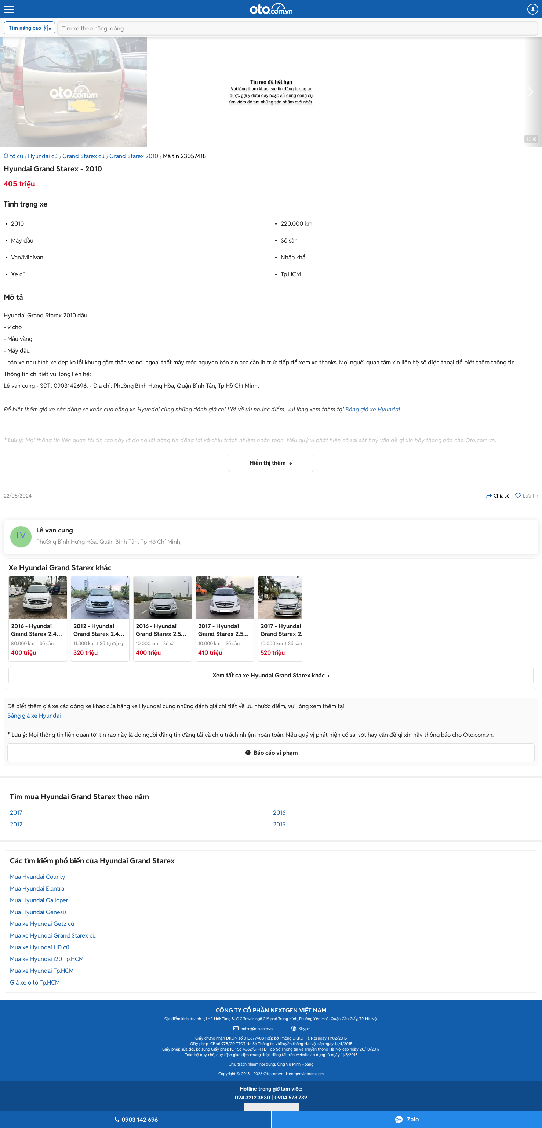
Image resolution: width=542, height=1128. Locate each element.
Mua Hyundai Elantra (37, 888)
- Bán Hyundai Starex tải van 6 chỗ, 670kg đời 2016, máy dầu (36, 630)
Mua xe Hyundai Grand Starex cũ (53, 935)
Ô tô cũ (13, 156)
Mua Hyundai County (37, 877)
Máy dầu (22, 240)
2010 (17, 224)
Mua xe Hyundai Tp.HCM (42, 971)
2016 (279, 812)
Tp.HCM (291, 274)
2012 (16, 824)
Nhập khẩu (295, 257)
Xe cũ (18, 274)
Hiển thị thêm (268, 463)
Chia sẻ (498, 495)
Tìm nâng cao (30, 28)
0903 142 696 (135, 1120)
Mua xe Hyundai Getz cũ (42, 924)
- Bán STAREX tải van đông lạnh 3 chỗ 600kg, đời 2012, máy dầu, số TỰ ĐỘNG (100, 630)
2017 (16, 812)
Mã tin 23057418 (184, 156)
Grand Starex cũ (83, 156)
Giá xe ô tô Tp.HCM (35, 982)
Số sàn (289, 240)
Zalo (413, 1119)
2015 (279, 824)
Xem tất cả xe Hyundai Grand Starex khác (268, 675)
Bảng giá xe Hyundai (372, 409)
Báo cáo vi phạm (271, 753)
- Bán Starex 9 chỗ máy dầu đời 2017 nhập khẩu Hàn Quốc (286, 630)
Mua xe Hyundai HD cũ (39, 947)
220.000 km (296, 224)
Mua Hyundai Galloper (39, 900)
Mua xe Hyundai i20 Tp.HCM (47, 959)
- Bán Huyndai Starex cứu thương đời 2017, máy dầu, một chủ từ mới (223, 630)
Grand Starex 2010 (133, 156)
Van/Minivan (27, 257)
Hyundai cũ (43, 156)
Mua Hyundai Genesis (38, 912)
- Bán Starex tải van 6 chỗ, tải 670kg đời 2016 (161, 630)
